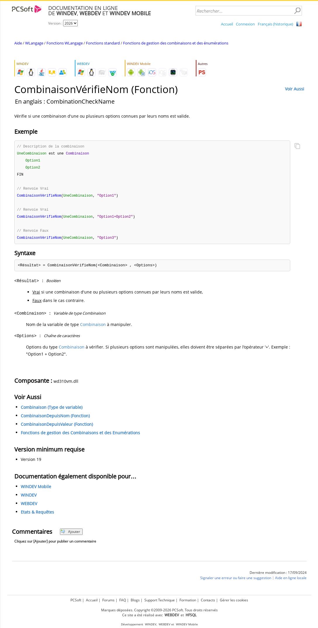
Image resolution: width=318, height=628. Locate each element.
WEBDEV (29, 506)
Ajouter (70, 534)
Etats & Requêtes (37, 515)
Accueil (227, 24)
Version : (55, 23)
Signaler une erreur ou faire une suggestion (235, 581)
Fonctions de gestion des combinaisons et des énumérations (175, 43)
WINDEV (29, 498)
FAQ (122, 600)
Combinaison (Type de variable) (51, 410)
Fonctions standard (103, 43)
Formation (187, 600)
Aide (18, 43)
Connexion (245, 24)
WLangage (34, 43)
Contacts (208, 600)
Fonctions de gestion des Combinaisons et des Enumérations (80, 436)
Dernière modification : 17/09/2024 (278, 575)
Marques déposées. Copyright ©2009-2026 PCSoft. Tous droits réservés (159, 610)
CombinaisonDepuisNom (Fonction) (55, 419)
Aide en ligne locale (291, 581)
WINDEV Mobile (36, 490)
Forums (108, 600)
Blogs (135, 600)
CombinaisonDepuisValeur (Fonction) (57, 427)
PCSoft (75, 600)
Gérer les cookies (234, 600)
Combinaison (93, 327)
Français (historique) (275, 24)
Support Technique (159, 600)
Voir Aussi (294, 89)
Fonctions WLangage (64, 43)
